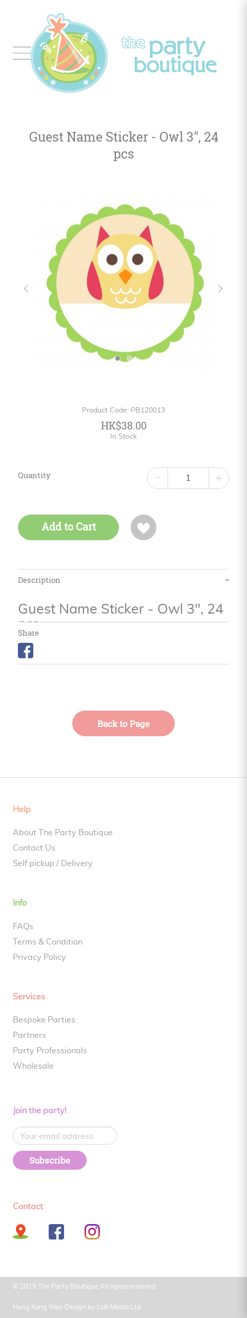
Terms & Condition (48, 942)
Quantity (34, 475)
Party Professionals (50, 1051)
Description (39, 580)
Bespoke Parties (44, 1020)
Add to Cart (69, 527)
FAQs (23, 926)
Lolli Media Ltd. (119, 1307)
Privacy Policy (39, 957)
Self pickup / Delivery (53, 863)
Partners (29, 1035)
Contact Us (34, 848)
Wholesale (33, 1066)
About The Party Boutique (63, 833)
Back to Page (123, 724)
